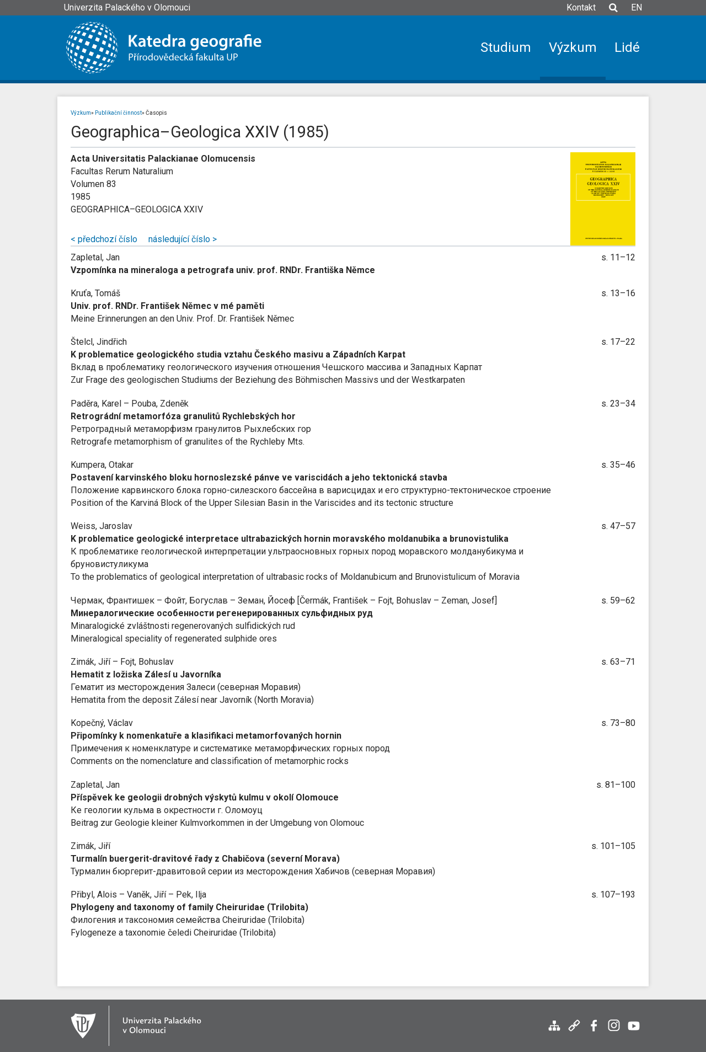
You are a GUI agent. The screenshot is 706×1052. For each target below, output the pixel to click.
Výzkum (81, 113)
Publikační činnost (118, 113)
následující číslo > (182, 239)
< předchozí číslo (104, 239)
